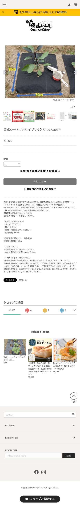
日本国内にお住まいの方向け (40, 189)
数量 (5, 159)
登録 (68, 455)
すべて (12, 310)
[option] (40, 72)
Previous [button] (5, 72)
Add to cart (40, 181)
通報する (23, 279)
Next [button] (75, 72)
